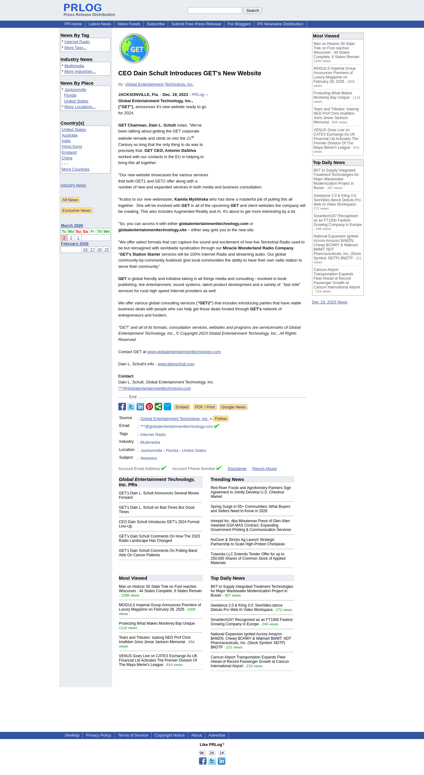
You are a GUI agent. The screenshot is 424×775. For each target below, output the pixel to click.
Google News (233, 407)
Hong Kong (72, 146)
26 (99, 249)
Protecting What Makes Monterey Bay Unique (157, 623)
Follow (221, 418)
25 (106, 249)
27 (92, 249)
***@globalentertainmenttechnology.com (154, 388)
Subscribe (156, 24)
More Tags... (75, 47)
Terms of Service (133, 735)
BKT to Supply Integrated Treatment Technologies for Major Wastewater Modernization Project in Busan (252, 591)
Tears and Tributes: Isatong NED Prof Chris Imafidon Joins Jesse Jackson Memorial (155, 639)
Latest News (100, 24)
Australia (70, 135)
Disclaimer (237, 468)
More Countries (76, 169)
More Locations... (80, 106)
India (66, 140)
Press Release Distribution (89, 12)
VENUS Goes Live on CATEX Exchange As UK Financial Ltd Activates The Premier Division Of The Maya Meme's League (158, 660)
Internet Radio (77, 41)
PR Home (73, 24)
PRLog (198, 94)
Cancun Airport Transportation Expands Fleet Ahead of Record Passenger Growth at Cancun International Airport (250, 661)
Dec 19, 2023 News (329, 302)
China (67, 158)
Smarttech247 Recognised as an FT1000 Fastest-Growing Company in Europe (252, 622)
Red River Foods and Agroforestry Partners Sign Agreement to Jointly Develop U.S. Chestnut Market (251, 492)
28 (85, 249)
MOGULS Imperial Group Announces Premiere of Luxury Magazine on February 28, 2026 (160, 607)
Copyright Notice (170, 735)
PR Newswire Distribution (280, 24)
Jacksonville (75, 89)
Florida (70, 95)
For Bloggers (239, 24)
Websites (148, 458)
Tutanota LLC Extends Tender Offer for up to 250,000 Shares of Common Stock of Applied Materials (248, 558)
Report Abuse (264, 468)
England (69, 152)
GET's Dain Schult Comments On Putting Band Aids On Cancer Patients (158, 552)
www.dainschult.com (176, 364)
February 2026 (74, 243)
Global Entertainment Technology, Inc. (159, 84)
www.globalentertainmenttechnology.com (184, 351)
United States (76, 101)
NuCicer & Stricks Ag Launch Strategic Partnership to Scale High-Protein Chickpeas (248, 542)
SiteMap (72, 735)
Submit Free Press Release (196, 24)
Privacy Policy (98, 735)
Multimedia (74, 65)
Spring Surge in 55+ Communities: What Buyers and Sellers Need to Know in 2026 (250, 508)
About (196, 735)
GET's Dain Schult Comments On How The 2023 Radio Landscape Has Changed (159, 538)
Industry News (73, 185)
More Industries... (80, 71)
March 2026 (72, 225)
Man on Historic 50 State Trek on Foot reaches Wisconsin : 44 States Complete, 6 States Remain (160, 588)
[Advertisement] (259, 137)
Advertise (216, 735)
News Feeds (128, 24)
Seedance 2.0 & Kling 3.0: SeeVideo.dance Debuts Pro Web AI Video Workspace (246, 607)
